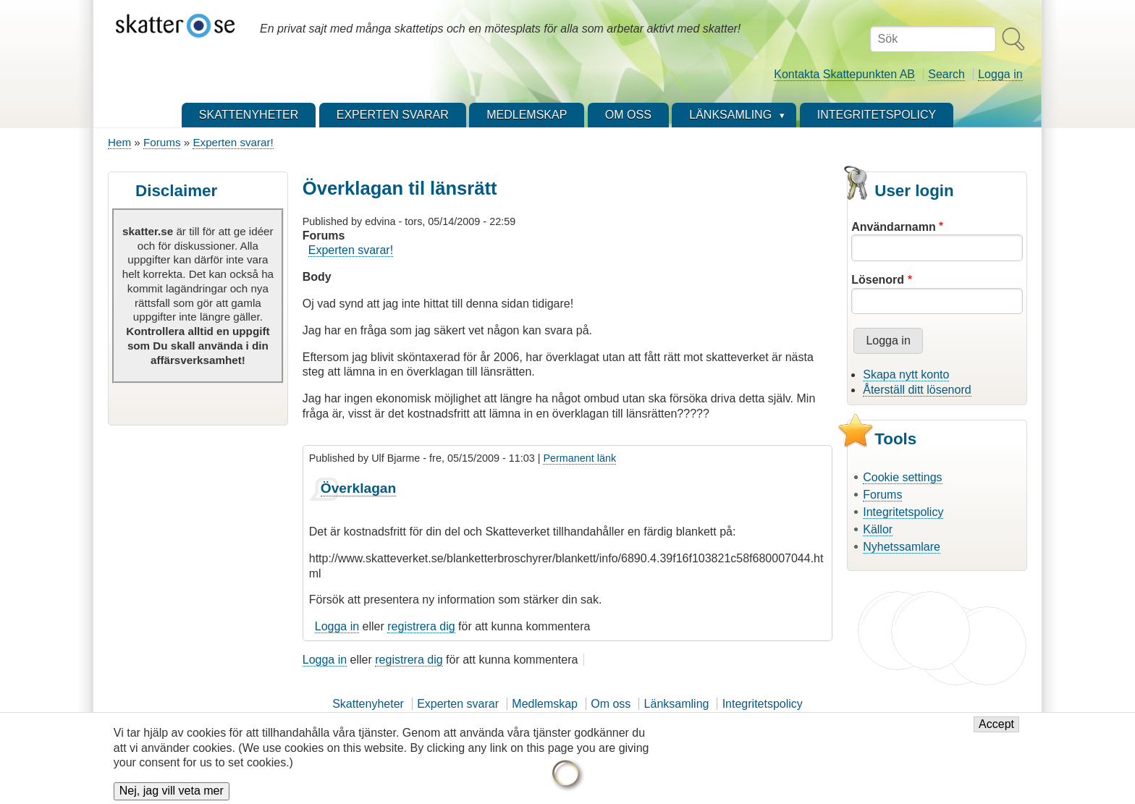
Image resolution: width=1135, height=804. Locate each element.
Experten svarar (458, 704)
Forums (161, 142)
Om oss (610, 704)
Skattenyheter (368, 704)
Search (946, 74)
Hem (119, 142)
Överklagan (359, 488)
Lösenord (877, 280)
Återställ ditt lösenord (917, 390)
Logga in (1000, 74)
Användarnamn (893, 227)
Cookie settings (902, 477)
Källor (878, 529)
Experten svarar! (233, 142)
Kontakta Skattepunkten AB (844, 74)
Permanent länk (579, 458)
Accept (996, 733)
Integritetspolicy (903, 512)
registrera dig (421, 626)
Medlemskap (545, 704)
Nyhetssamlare (901, 547)
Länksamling (676, 704)
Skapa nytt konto (906, 374)
